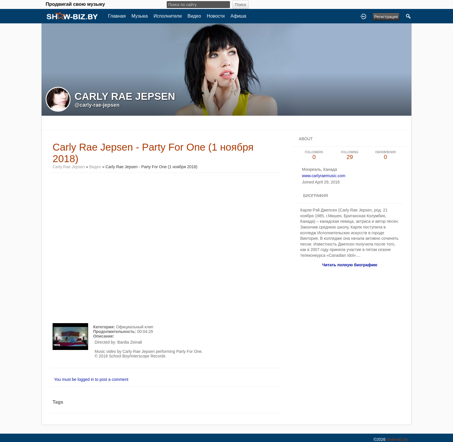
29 (350, 155)
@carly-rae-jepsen (97, 105)
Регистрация (386, 16)
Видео (194, 16)
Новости (216, 16)
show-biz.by (397, 439)
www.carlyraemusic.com (323, 175)
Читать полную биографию (349, 265)
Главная (117, 16)
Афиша (238, 16)
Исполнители (168, 16)
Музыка (139, 16)
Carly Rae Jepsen (69, 166)
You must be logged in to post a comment (91, 379)
